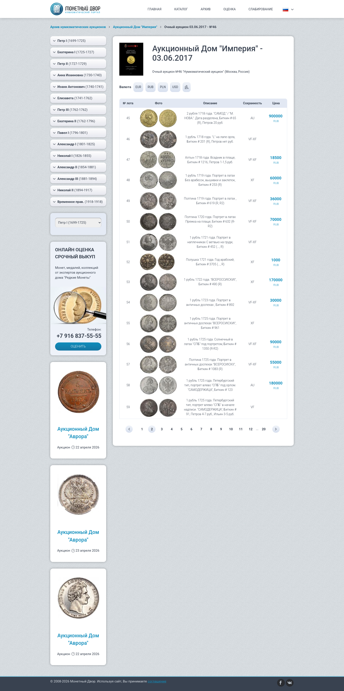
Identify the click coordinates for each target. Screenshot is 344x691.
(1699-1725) (69, 41)
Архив (206, 9)
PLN (163, 87)
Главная (154, 9)
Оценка (229, 9)
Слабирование (261, 9)
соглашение (157, 681)
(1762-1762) (70, 110)
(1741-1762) (72, 98)
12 (251, 429)
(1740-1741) (78, 87)
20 (264, 429)
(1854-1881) (74, 167)
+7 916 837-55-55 (79, 336)
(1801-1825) (74, 144)
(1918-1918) (78, 202)
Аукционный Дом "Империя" (135, 27)
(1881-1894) (75, 179)
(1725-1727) (73, 52)
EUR (138, 87)
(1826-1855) (72, 156)
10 (231, 429)
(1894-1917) (72, 190)
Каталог (181, 9)
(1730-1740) (77, 75)
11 (241, 429)
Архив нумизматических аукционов (78, 27)
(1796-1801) (70, 133)
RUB (150, 87)
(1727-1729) (70, 64)
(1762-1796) (74, 121)
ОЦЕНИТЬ (78, 346)
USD (175, 87)
